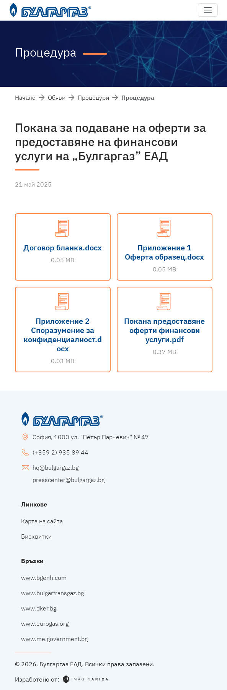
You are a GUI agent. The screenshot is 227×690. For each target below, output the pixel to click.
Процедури (93, 97)
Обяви (56, 97)
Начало (25, 97)
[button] (208, 10)
